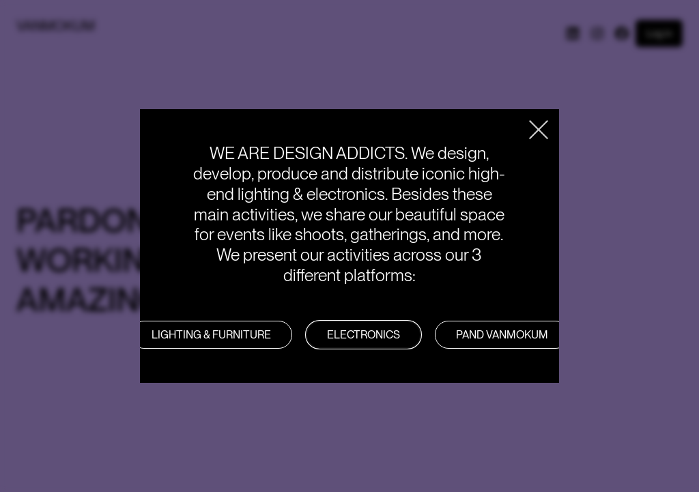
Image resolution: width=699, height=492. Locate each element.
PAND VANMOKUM (502, 334)
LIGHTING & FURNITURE (211, 334)
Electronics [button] (363, 334)
